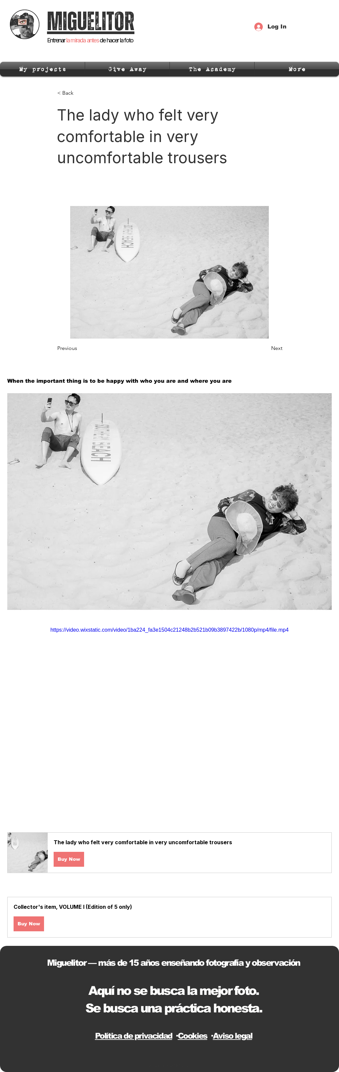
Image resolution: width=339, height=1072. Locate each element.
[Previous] (79, 348)
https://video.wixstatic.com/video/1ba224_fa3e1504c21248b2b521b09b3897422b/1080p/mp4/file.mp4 (169, 630)
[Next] (265, 348)
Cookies (192, 1035)
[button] (169, 852)
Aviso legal (232, 1035)
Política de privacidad (133, 1035)
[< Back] (79, 93)
